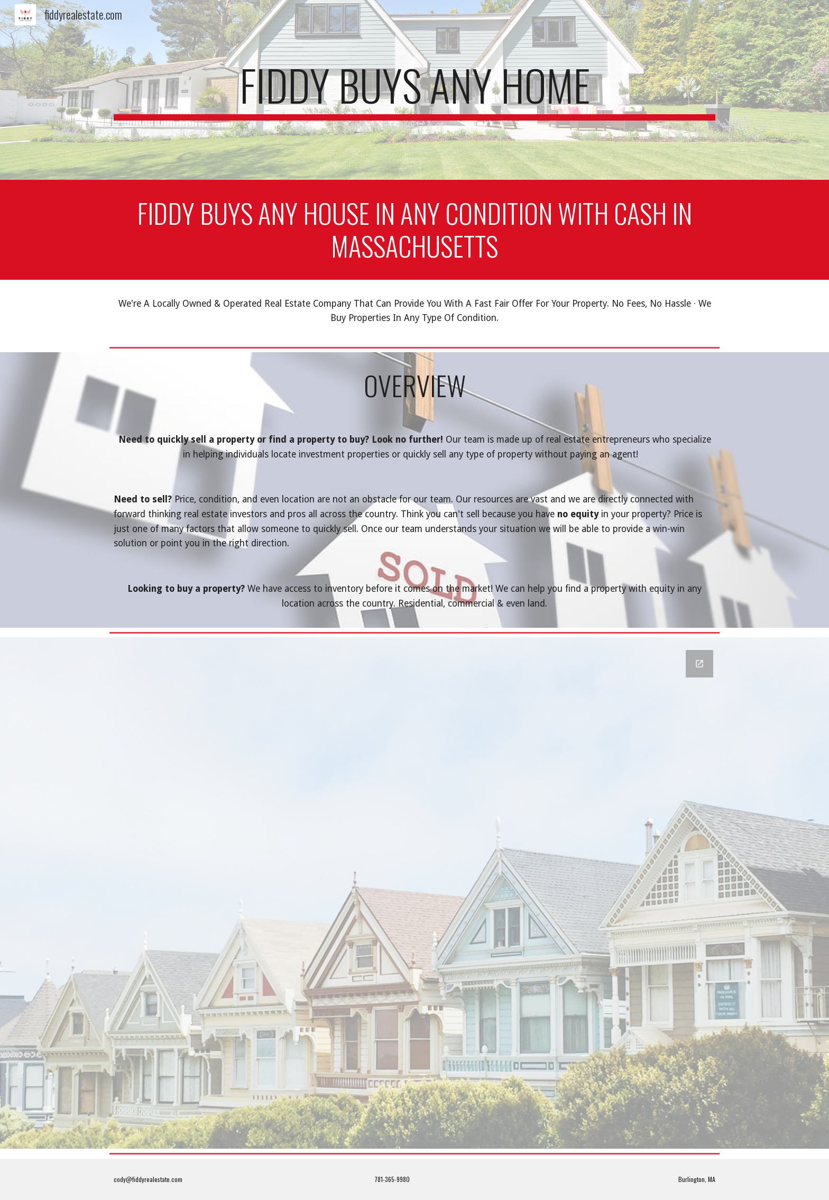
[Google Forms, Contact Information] (414, 893)
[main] (414, 90)
